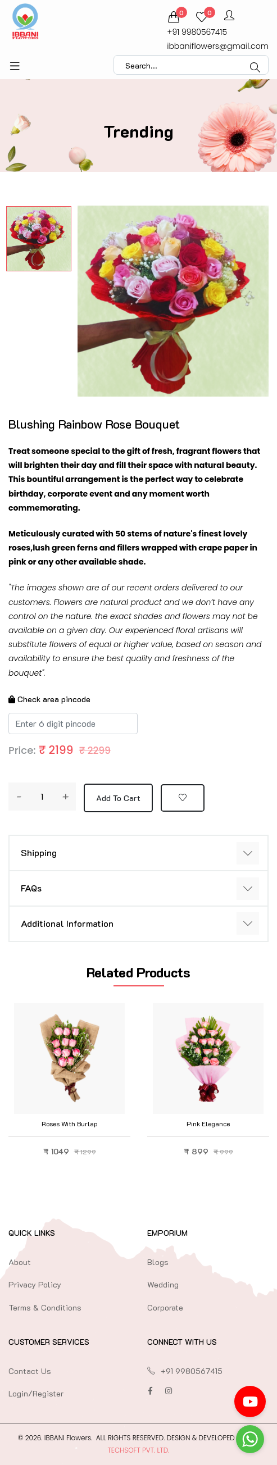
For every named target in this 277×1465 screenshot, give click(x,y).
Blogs (158, 1262)
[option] (39, 239)
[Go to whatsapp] (250, 1439)
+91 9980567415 (197, 32)
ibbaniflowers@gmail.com (218, 46)
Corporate (165, 1307)
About (19, 1262)
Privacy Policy (34, 1284)
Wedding (163, 1284)
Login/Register (35, 1393)
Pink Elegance (208, 1123)
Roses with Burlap (70, 1123)
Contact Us (29, 1371)
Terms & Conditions (44, 1307)
